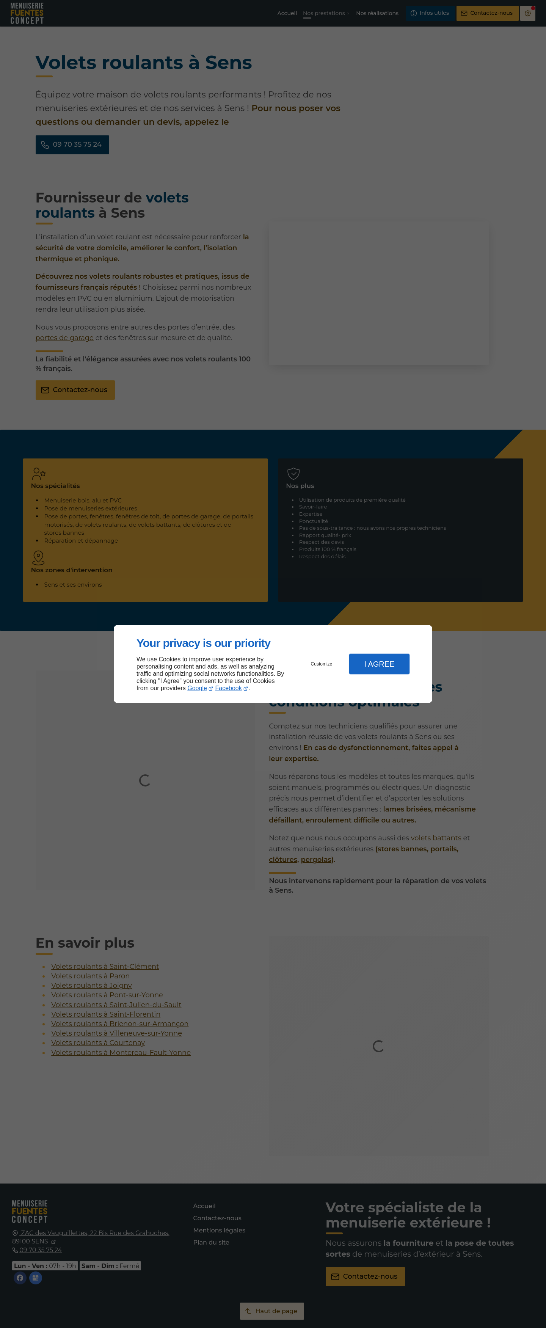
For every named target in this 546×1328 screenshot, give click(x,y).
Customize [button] (322, 664)
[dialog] (273, 664)
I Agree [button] (379, 664)
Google (197, 688)
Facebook (228, 688)
